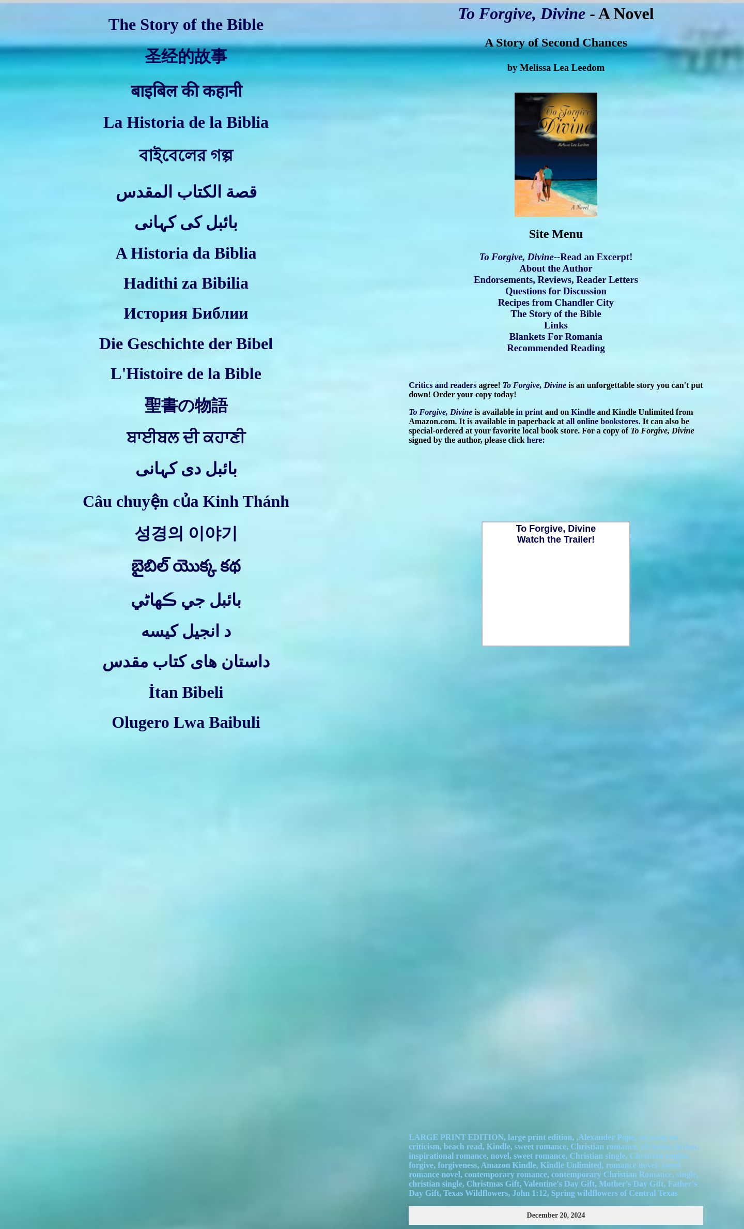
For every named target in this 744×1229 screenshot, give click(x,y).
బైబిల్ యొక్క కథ (186, 566)
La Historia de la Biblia (186, 122)
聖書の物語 (186, 405)
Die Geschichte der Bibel (186, 343)
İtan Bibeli (186, 692)
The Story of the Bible (186, 24)
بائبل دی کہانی (186, 468)
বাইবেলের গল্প (186, 155)
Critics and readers (442, 385)
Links (556, 325)
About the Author (555, 268)
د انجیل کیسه (186, 631)
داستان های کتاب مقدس (186, 661)
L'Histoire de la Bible (186, 373)
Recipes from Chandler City (556, 302)
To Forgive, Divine (521, 13)
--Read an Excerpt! (556, 256)
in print (529, 412)
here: (536, 440)
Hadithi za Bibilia (186, 283)
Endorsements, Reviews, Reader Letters (556, 279)
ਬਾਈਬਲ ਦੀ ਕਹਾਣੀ (186, 437)
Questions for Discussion (556, 291)
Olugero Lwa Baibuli (186, 722)
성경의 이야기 (186, 533)
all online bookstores (602, 421)
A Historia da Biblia (186, 253)
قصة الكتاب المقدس (186, 192)
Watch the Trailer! (556, 539)
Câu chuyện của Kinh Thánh (186, 501)
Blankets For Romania (555, 336)
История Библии (186, 313)
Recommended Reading (556, 347)
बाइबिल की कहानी (186, 91)
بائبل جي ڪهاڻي (186, 600)
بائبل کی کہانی (186, 222)
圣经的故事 (186, 56)
